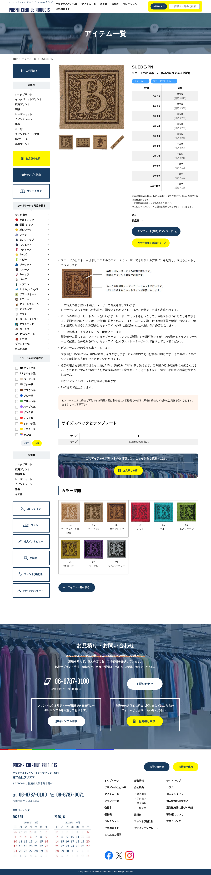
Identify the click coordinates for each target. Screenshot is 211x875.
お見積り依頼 (158, 6)
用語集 (137, 814)
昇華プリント (22, 144)
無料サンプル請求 (66, 721)
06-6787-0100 (72, 681)
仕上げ (18, 129)
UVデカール (21, 139)
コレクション (130, 4)
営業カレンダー (174, 821)
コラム (170, 787)
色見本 (103, 4)
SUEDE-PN (47, 59)
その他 (18, 494)
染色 (17, 124)
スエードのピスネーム (164, 81)
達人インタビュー (176, 794)
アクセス (141, 798)
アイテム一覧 (88, 4)
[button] (121, 97)
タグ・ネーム (140, 81)
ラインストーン (23, 119)
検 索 (37, 443)
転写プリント (22, 104)
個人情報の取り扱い (177, 800)
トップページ (111, 780)
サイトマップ (173, 780)
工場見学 (141, 808)
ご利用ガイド (63, 8)
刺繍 (17, 109)
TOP (15, 59)
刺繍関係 (20, 474)
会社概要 (141, 793)
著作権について (174, 814)
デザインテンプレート (146, 828)
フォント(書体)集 (143, 821)
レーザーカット (23, 114)
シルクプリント (23, 94)
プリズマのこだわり (66, 4)
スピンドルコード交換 (27, 134)
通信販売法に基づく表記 (179, 807)
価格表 (115, 4)
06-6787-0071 (70, 795)
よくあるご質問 (112, 834)
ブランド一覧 (111, 800)
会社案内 (139, 787)
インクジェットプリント (28, 99)
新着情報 (139, 780)
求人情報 (141, 803)
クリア (26, 443)
